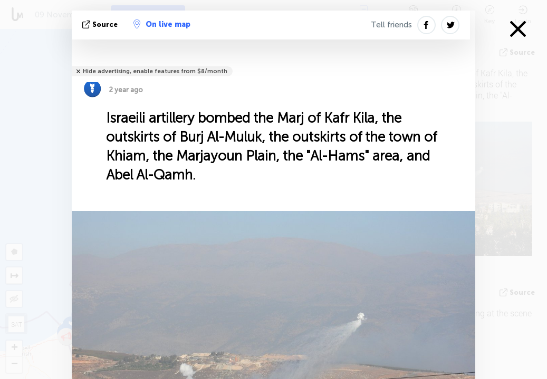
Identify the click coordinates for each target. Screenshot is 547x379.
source (101, 24)
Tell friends (391, 24)
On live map (161, 24)
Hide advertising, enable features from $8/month (155, 71)
